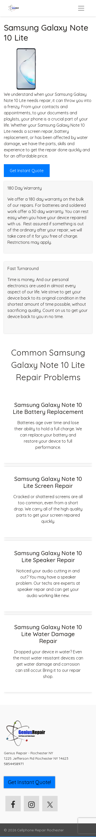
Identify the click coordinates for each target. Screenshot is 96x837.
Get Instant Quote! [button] (29, 782)
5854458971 (14, 763)
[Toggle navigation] (81, 8)
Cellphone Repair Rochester (40, 830)
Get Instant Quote (27, 170)
